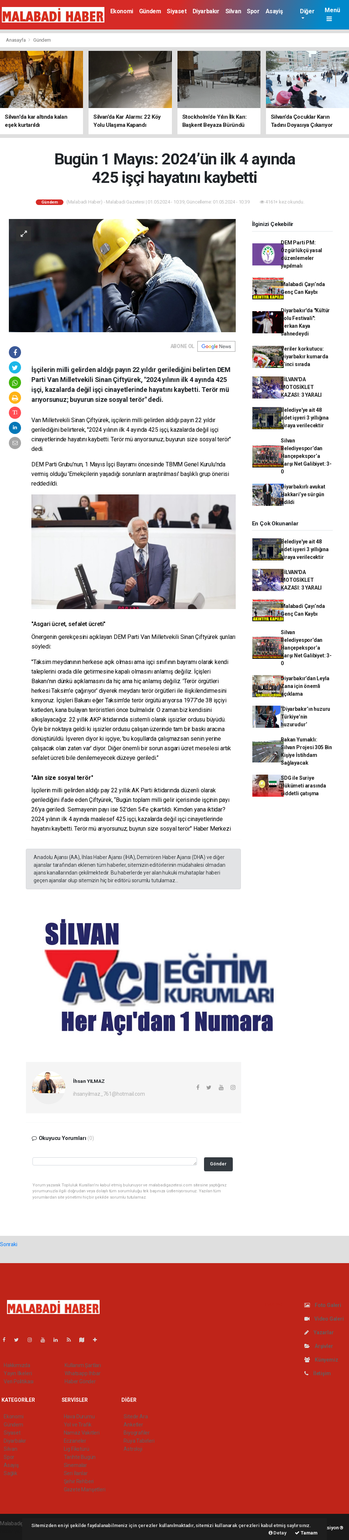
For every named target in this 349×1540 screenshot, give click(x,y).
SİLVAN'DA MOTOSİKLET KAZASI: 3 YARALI (301, 387)
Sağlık (10, 1473)
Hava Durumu (79, 1416)
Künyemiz (321, 1360)
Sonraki (8, 1244)
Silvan (233, 11)
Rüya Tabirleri (139, 1441)
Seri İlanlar (76, 1473)
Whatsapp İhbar (82, 1373)
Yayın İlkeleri (18, 1373)
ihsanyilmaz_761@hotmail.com (109, 1094)
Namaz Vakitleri (82, 1433)
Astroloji (133, 1449)
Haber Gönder (80, 1381)
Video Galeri (323, 1319)
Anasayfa (16, 40)
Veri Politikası (19, 1381)
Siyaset (176, 11)
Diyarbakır (206, 11)
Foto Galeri (322, 1305)
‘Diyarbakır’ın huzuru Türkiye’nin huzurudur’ (305, 716)
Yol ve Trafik (78, 1425)
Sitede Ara (136, 1416)
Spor (253, 11)
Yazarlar (319, 1332)
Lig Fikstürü (76, 1449)
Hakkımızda (17, 1365)
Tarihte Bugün (80, 1457)
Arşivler (318, 1346)
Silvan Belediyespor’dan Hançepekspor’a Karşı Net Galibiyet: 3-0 (306, 456)
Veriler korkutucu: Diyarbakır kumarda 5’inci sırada (304, 356)
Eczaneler (75, 1441)
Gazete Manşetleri (85, 1489)
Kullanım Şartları (83, 1365)
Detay (278, 1533)
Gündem (150, 11)
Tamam (306, 1533)
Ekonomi (121, 11)
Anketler (133, 1425)
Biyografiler (137, 1433)
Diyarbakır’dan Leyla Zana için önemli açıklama (305, 686)
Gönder (218, 1164)
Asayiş (274, 11)
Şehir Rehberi (79, 1481)
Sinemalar (75, 1465)
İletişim (317, 1373)
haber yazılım (15, 1531)
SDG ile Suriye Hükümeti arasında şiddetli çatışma (303, 785)
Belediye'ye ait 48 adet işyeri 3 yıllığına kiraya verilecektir (305, 417)
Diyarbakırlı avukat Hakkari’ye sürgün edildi (303, 494)
